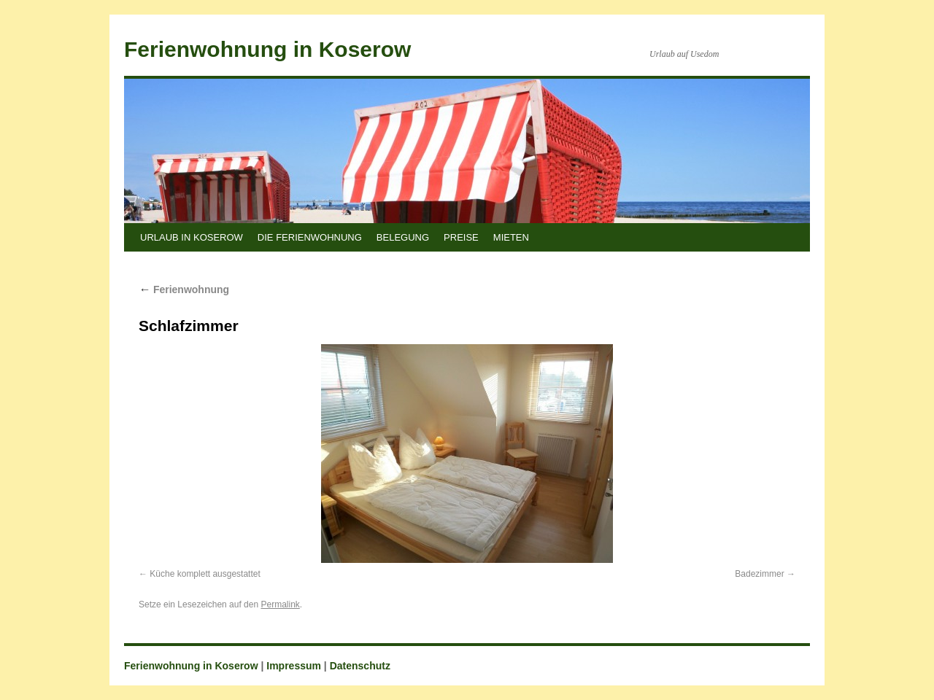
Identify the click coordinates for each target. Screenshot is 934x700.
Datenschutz (360, 666)
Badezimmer (759, 574)
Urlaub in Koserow (191, 237)
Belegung (403, 237)
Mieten (511, 237)
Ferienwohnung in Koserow (267, 49)
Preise (461, 237)
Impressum (293, 666)
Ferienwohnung (184, 289)
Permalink (279, 604)
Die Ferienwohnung (310, 237)
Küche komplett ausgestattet (205, 574)
